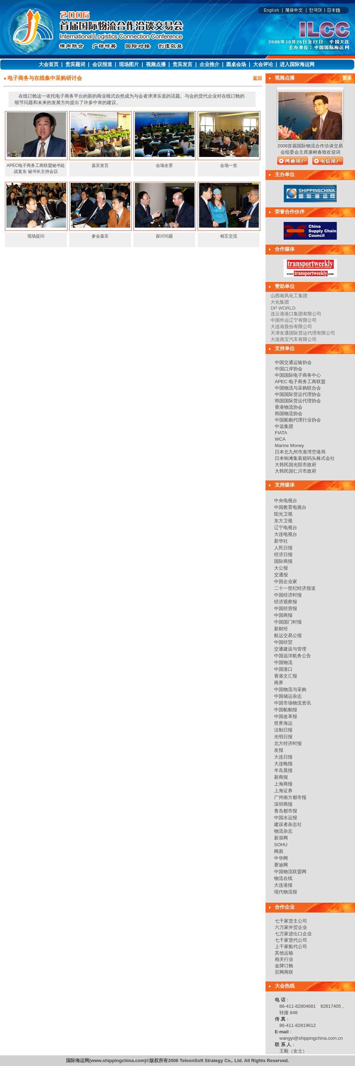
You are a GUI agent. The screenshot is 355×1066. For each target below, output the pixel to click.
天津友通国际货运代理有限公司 (303, 333)
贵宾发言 (182, 64)
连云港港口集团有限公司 (296, 313)
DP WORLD (283, 308)
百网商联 (284, 972)
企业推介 (209, 64)
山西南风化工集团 (289, 295)
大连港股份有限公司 (291, 326)
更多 (347, 78)
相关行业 (284, 959)
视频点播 (156, 64)
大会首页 (49, 64)
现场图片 (129, 64)
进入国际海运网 (297, 64)
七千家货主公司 (291, 921)
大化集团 (280, 302)
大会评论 (263, 64)
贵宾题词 (75, 64)
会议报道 (102, 64)
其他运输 (284, 953)
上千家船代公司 (291, 946)
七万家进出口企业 (293, 933)
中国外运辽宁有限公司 (294, 320)
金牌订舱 (284, 965)
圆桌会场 (236, 64)
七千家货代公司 (291, 940)
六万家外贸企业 (291, 927)
